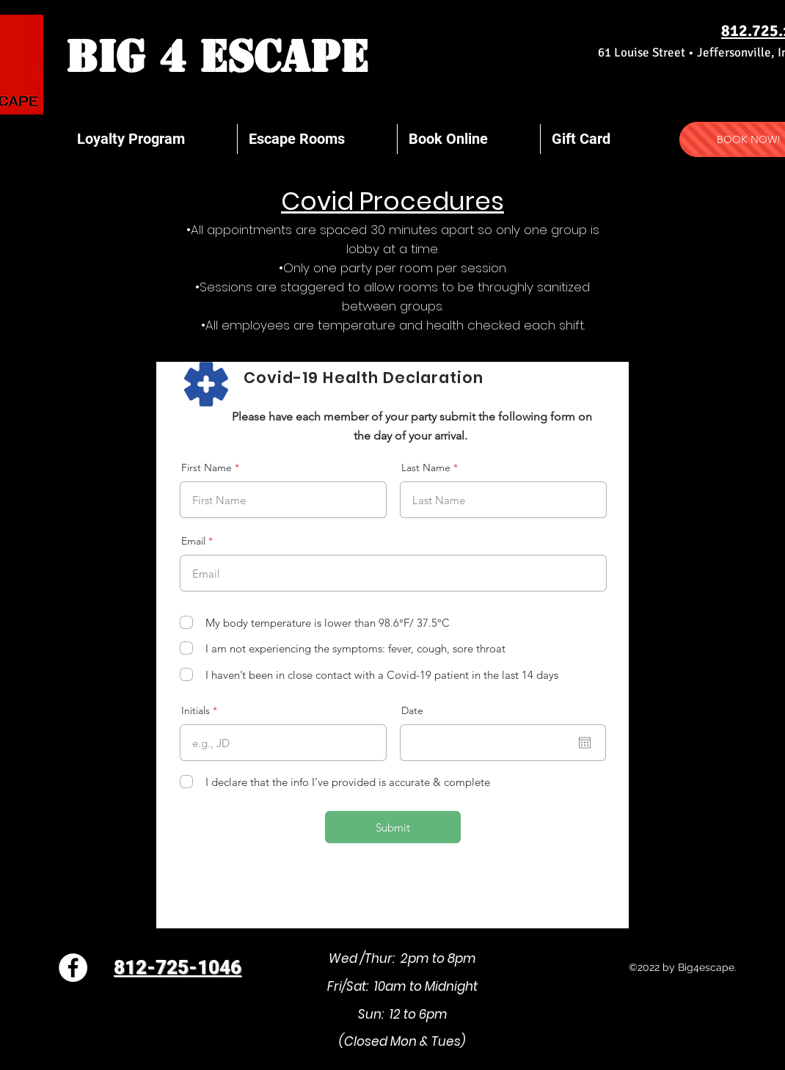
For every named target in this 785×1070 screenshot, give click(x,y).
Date (412, 710)
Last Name (425, 467)
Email (193, 541)
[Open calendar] (585, 743)
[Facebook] (73, 967)
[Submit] (393, 827)
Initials (195, 710)
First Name (206, 467)
